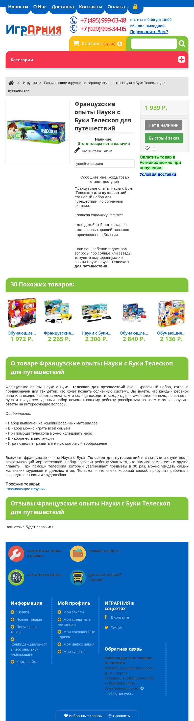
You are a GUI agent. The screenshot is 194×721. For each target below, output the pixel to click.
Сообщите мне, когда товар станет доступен (104, 179)
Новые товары (26, 619)
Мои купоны (71, 651)
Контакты (90, 7)
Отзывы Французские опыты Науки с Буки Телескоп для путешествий (90, 507)
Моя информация (76, 644)
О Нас (40, 7)
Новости (18, 7)
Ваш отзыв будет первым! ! (29, 527)
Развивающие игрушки (62, 83)
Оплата (116, 7)
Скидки (20, 612)
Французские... (59, 333)
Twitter (113, 629)
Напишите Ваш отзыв (93, 150)
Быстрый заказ (164, 138)
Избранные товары (83, 716)
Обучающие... (22, 333)
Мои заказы (71, 612)
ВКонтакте (117, 619)
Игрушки (30, 83)
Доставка (63, 7)
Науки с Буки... (96, 333)
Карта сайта (24, 661)
